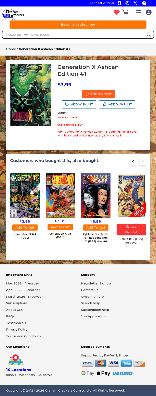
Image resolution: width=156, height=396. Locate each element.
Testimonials (16, 323)
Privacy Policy (16, 329)
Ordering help (92, 296)
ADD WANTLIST (117, 104)
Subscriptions (17, 303)
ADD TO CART (98, 94)
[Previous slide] (133, 162)
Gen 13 (123, 238)
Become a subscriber (78, 24)
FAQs (10, 316)
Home (11, 49)
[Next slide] (143, 162)
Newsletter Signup (96, 283)
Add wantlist (131, 229)
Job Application (93, 316)
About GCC (14, 310)
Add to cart (24, 228)
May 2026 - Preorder (22, 283)
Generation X (22, 234)
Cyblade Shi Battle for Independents (95, 235)
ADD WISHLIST (79, 104)
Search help (90, 303)
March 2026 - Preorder (24, 296)
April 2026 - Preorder (23, 290)
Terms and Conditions (23, 336)
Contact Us (89, 290)
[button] (139, 13)
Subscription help (95, 310)
